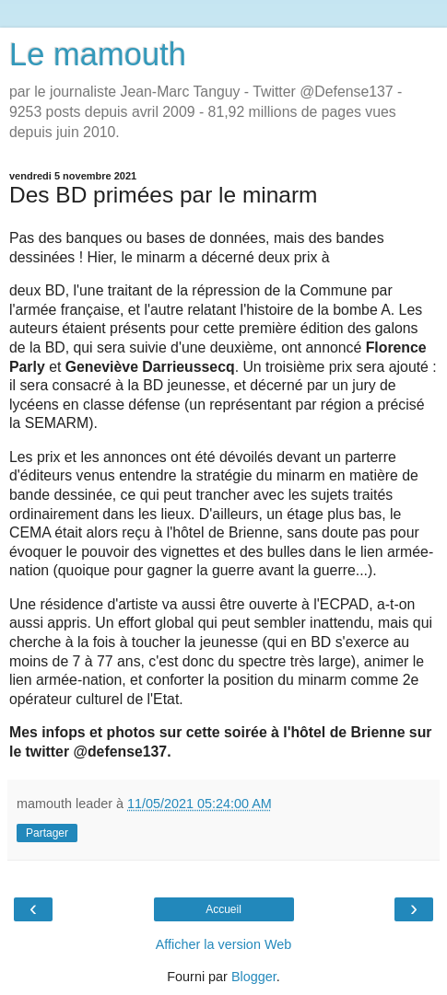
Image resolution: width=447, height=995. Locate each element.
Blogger (253, 976)
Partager (47, 833)
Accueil (223, 909)
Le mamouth (97, 54)
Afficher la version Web (223, 944)
